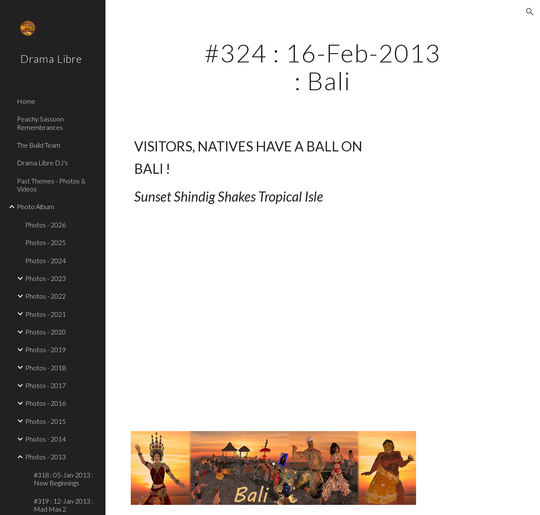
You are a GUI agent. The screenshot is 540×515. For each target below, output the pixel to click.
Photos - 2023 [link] (45, 278)
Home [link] (26, 101)
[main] (322, 66)
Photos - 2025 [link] (45, 242)
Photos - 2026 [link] (45, 225)
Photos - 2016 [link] (45, 403)
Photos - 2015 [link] (45, 421)
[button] (530, 12)
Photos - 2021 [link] (45, 314)
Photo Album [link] (35, 206)
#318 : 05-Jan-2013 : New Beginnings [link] (63, 479)
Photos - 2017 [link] (45, 385)
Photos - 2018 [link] (45, 368)
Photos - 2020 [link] (45, 332)
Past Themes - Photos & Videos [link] (51, 185)
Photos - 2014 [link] (45, 439)
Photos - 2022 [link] (45, 296)
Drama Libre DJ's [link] (42, 163)
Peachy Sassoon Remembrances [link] (40, 123)
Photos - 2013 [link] (45, 457)
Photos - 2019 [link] (45, 349)
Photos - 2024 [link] (45, 260)
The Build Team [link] (38, 145)
